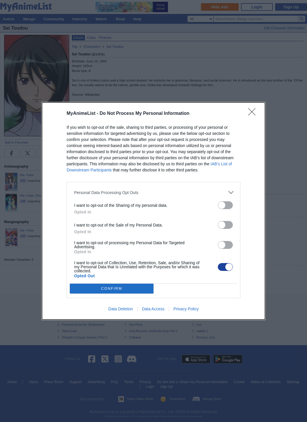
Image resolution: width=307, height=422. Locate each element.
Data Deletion (120, 309)
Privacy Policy (186, 309)
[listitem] (153, 192)
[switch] (225, 205)
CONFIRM (112, 289)
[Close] (253, 113)
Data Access (153, 309)
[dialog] (153, 211)
